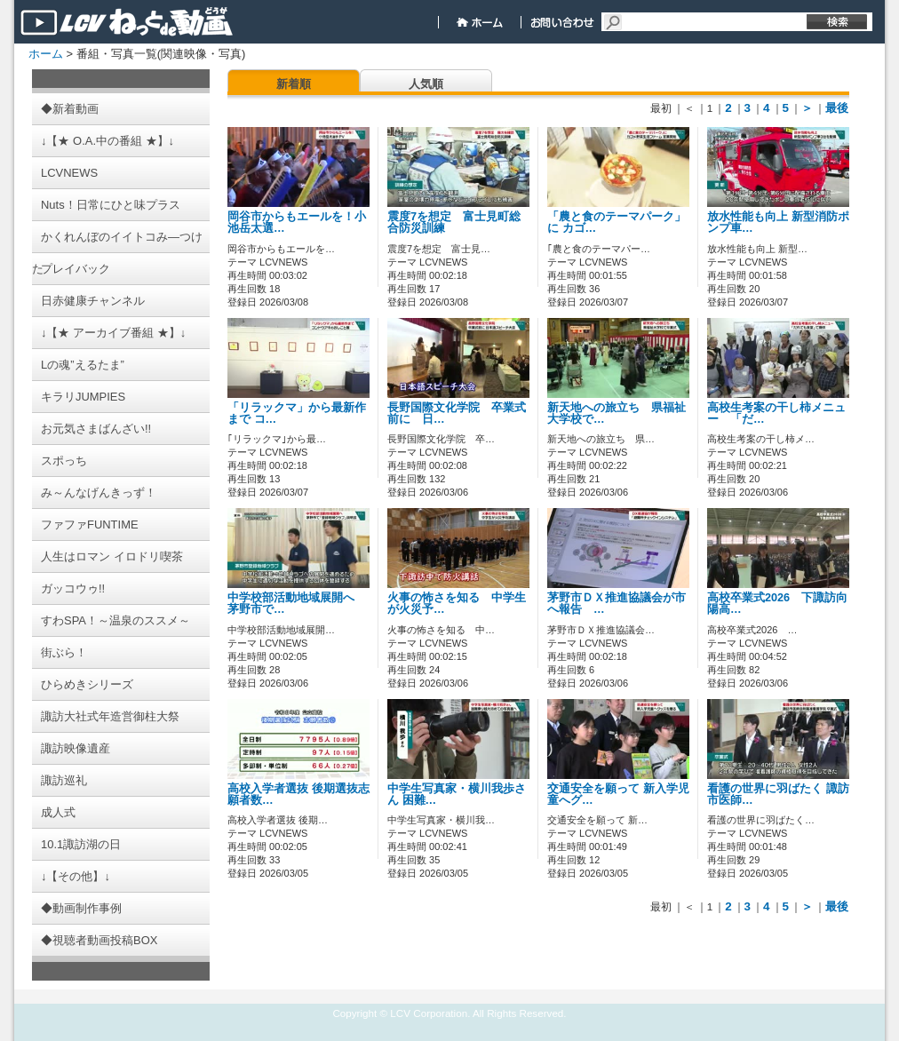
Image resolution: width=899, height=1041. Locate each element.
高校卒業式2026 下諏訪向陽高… (777, 604)
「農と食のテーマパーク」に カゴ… (616, 222)
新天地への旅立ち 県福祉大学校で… (616, 413)
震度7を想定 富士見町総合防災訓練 (454, 222)
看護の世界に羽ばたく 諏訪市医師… (778, 795)
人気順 (426, 84)
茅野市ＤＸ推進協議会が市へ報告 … (616, 604)
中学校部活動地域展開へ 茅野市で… (296, 604)
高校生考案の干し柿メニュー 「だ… (776, 413)
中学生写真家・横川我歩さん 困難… (456, 795)
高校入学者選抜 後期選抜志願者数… (298, 795)
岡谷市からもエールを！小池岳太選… (296, 222)
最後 (836, 108)
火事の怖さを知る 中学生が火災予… (456, 604)
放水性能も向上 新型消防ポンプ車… (778, 222)
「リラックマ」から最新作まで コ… (296, 413)
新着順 (293, 84)
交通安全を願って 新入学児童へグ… (618, 795)
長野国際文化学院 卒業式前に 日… (456, 413)
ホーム (45, 53)
